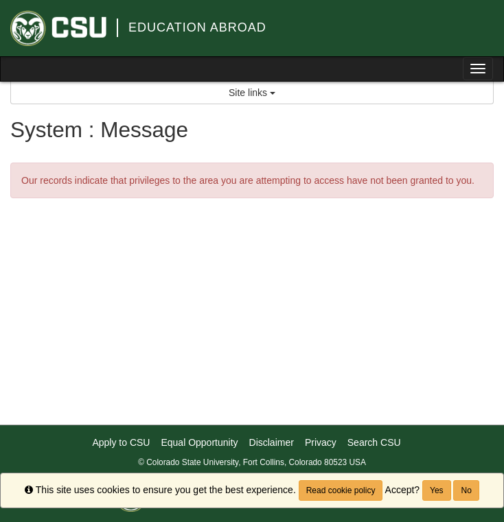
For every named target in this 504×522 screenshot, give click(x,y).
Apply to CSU (121, 442)
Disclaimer (271, 442)
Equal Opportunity (199, 442)
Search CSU (374, 442)
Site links (252, 92)
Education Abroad (197, 27)
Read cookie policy (341, 490)
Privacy (320, 442)
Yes (437, 490)
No (466, 490)
